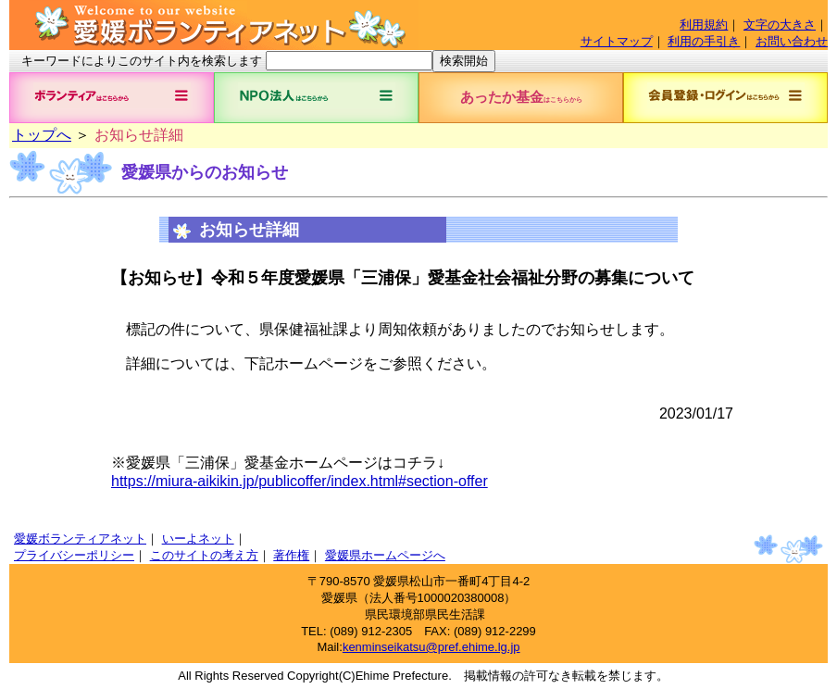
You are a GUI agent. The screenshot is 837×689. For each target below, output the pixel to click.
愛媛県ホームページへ (385, 555)
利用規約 (704, 24)
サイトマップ (617, 41)
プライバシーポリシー (74, 555)
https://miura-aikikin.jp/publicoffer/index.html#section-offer (299, 481)
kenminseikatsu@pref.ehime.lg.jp (431, 647)
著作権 (291, 555)
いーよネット (198, 538)
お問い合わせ (792, 41)
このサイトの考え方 (204, 555)
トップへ (41, 135)
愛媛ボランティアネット (80, 538)
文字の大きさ (779, 24)
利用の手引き (704, 41)
